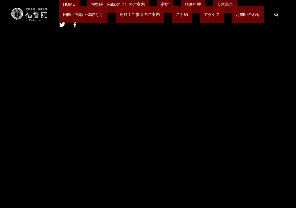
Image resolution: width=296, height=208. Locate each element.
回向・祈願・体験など (226, 8)
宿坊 (145, 8)
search (189, 18)
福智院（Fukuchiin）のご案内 (106, 8)
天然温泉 (190, 8)
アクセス (136, 18)
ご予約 (114, 18)
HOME (65, 8)
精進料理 (166, 8)
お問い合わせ (164, 18)
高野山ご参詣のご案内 (79, 18)
